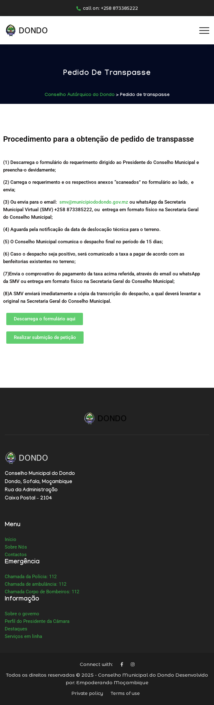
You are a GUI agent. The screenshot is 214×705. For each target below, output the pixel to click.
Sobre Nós (16, 547)
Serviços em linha (23, 636)
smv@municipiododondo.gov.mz (93, 202)
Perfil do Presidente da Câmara (37, 621)
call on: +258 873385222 (107, 8)
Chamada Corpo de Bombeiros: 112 (42, 592)
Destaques (16, 629)
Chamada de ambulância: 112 (35, 584)
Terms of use (125, 693)
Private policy (87, 693)
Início (10, 539)
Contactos (16, 554)
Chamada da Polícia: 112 (31, 576)
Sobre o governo (22, 614)
